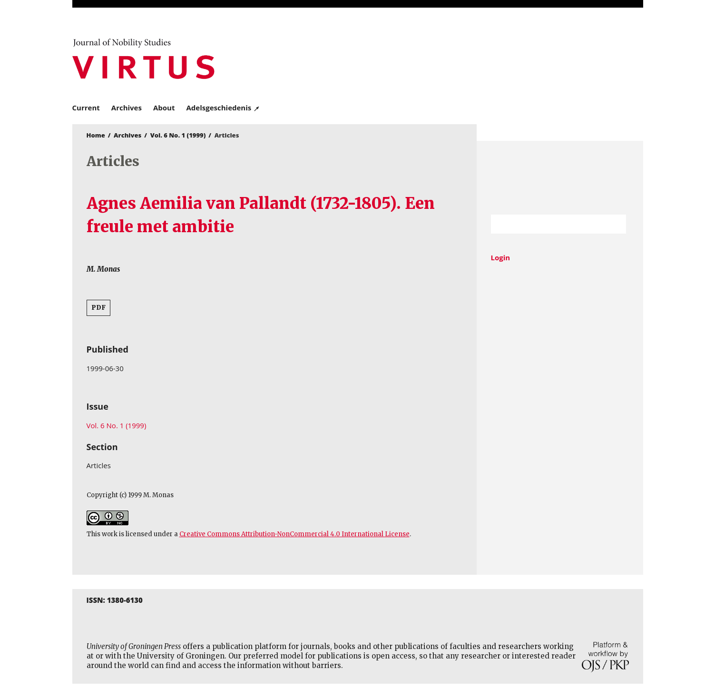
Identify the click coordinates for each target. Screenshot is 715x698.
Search (614, 224)
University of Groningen (560, 178)
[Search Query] (547, 224)
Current (86, 107)
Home (96, 135)
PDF (98, 308)
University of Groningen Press (496, 57)
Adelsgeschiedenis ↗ (223, 107)
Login (500, 257)
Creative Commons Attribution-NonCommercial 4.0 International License (294, 534)
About (164, 107)
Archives (126, 107)
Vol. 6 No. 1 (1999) (178, 135)
